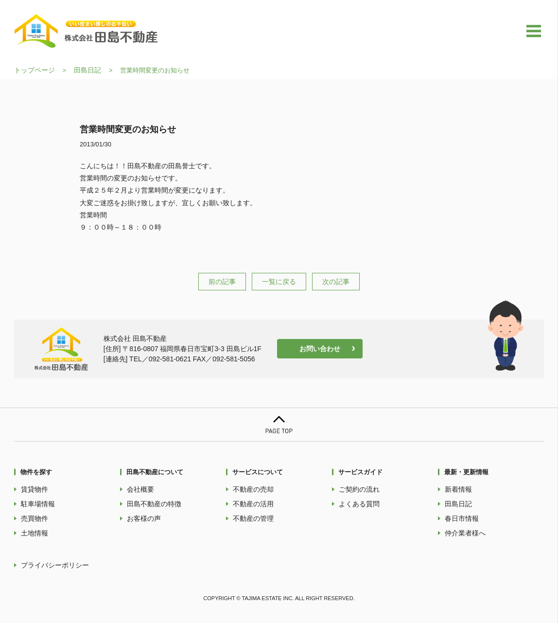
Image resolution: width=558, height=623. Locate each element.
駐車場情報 (38, 504)
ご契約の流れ (359, 489)
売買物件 (34, 518)
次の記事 (335, 281)
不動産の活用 (253, 504)
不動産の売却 (253, 489)
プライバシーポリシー (55, 565)
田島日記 (87, 70)
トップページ (34, 70)
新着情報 (458, 489)
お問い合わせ (319, 349)
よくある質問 (359, 504)
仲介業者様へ (465, 533)
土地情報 (34, 533)
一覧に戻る (279, 281)
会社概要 (140, 489)
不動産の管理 (253, 518)
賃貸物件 (34, 489)
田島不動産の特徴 (154, 504)
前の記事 (222, 281)
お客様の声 (144, 518)
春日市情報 (462, 518)
